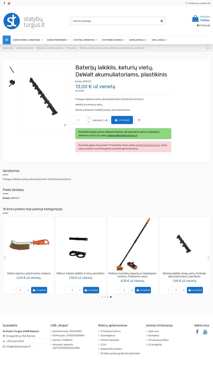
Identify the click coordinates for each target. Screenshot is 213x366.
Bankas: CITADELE (63, 340)
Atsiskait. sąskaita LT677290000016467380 (66, 346)
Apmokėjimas (108, 335)
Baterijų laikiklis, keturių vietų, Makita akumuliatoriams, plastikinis (184, 275)
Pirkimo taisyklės (110, 340)
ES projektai (155, 344)
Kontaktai (153, 335)
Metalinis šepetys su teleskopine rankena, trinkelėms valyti (29, 275)
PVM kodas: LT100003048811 (68, 335)
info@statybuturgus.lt (18, 346)
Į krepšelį (122, 120)
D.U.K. (104, 344)
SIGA (80, 277)
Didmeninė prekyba (111, 348)
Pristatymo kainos (111, 331)
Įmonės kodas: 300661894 (67, 331)
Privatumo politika (158, 340)
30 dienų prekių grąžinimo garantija (120, 353)
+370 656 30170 (15, 341)
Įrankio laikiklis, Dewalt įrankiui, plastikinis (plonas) (132, 275)
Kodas (78, 81)
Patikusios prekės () (197, 3)
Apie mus (153, 331)
